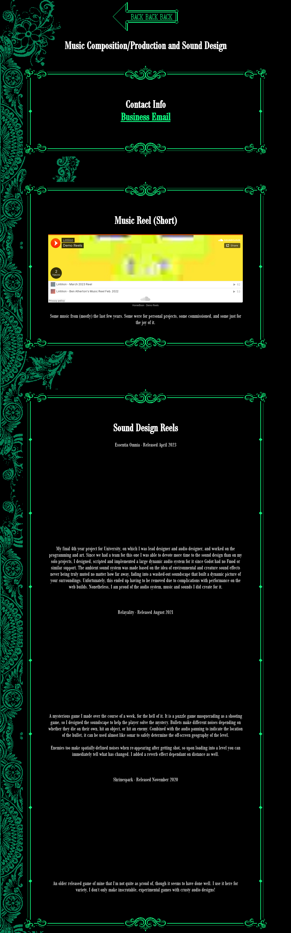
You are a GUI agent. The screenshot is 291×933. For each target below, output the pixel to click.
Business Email (146, 117)
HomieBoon (138, 305)
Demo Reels (152, 305)
